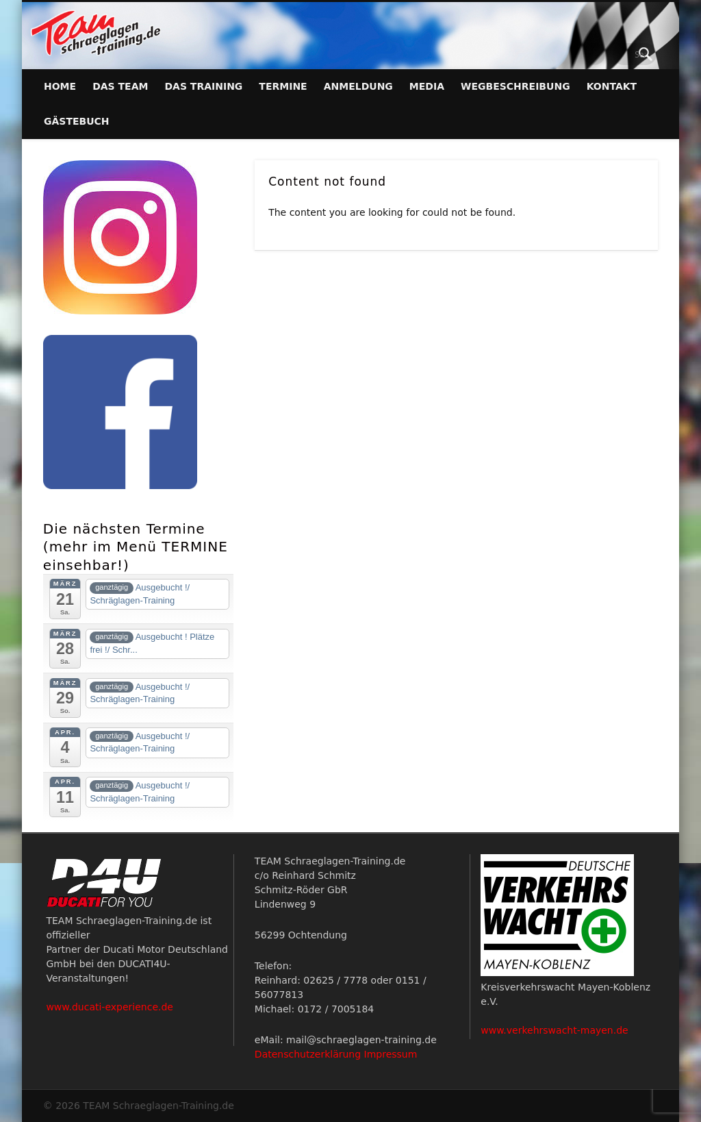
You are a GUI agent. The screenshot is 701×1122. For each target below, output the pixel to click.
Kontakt (612, 86)
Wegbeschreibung (515, 86)
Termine (283, 86)
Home (60, 86)
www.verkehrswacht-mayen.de (554, 1030)
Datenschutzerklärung (308, 1054)
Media (426, 86)
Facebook (617, 54)
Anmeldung (358, 86)
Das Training (203, 86)
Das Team (120, 86)
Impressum (391, 1054)
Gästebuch (77, 121)
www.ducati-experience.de (109, 1006)
